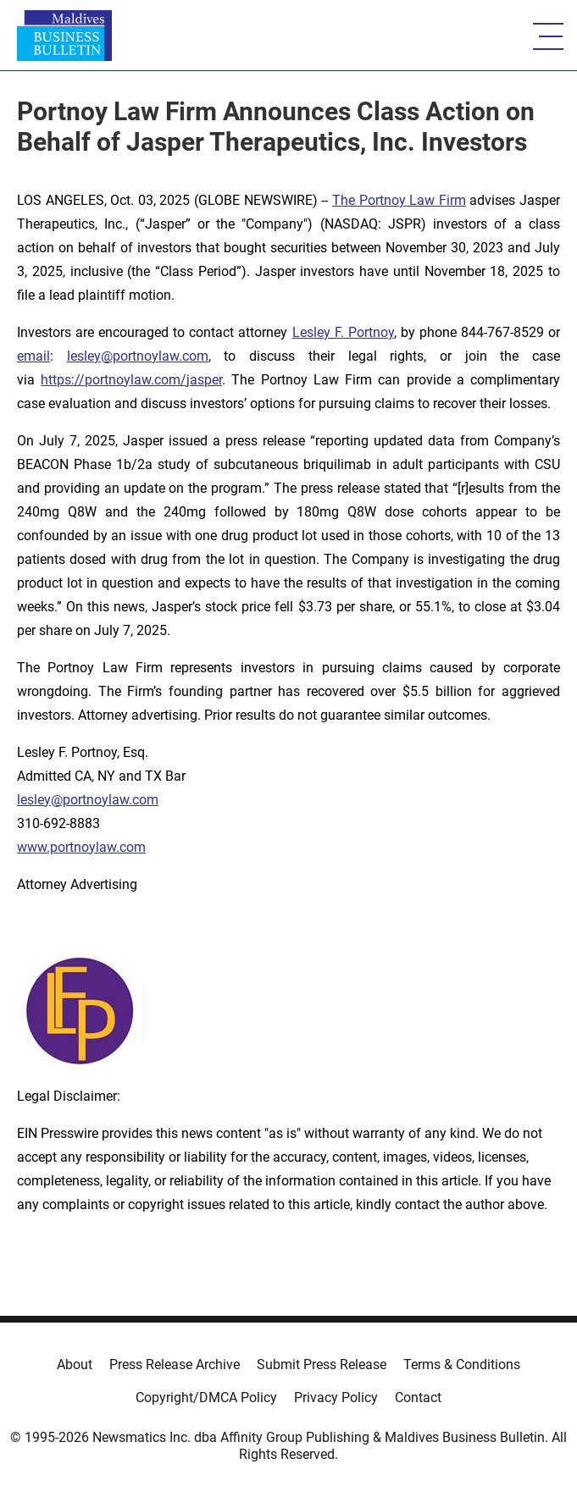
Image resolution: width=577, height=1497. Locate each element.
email (33, 356)
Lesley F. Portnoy (343, 332)
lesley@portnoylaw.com (137, 356)
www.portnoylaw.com (81, 847)
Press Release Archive (174, 1364)
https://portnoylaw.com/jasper (131, 380)
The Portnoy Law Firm (399, 200)
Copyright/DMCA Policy (206, 1397)
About (74, 1364)
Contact (418, 1397)
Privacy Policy (336, 1397)
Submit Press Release (321, 1364)
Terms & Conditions (461, 1364)
